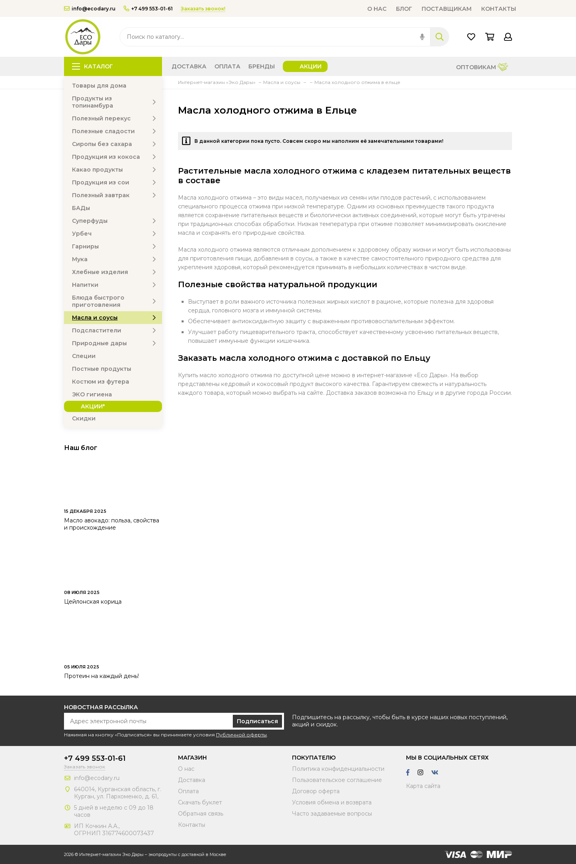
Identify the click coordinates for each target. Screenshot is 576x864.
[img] (422, 37)
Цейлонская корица (93, 601)
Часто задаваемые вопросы (332, 813)
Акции (311, 66)
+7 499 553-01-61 (148, 9)
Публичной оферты (241, 735)
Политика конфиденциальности (338, 768)
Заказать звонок (84, 767)
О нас (376, 8)
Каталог (92, 66)
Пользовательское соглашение (337, 780)
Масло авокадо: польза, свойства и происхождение (111, 524)
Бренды (261, 66)
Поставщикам (447, 8)
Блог (404, 8)
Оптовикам (482, 68)
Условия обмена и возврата (332, 802)
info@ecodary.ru (90, 9)
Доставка (189, 66)
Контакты (498, 8)
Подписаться (257, 721)
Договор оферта (316, 791)
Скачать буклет (200, 802)
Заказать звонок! (203, 9)
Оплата (227, 66)
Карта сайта (423, 786)
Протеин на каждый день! (101, 676)
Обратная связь (200, 813)
